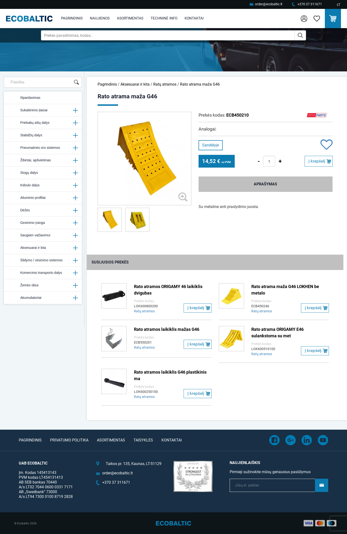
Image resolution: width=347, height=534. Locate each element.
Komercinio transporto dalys (42, 273)
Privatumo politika (69, 440)
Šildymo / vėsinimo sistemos (42, 260)
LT (338, 4)
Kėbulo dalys (42, 185)
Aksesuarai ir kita (42, 248)
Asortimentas (130, 18)
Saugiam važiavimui (42, 235)
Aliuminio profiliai (42, 198)
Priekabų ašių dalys (42, 123)
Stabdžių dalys (42, 135)
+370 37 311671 (309, 4)
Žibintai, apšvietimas (42, 160)
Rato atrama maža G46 (200, 84)
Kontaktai (194, 18)
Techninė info (164, 18)
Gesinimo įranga (42, 223)
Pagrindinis (72, 18)
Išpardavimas (23, 98)
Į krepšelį (316, 161)
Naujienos (100, 18)
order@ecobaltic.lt (268, 4)
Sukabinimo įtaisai (42, 110)
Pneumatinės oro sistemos (42, 148)
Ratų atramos (164, 84)
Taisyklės (143, 440)
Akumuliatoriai (42, 298)
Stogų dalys (42, 173)
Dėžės (42, 210)
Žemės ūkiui (42, 285)
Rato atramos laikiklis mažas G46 (166, 329)
